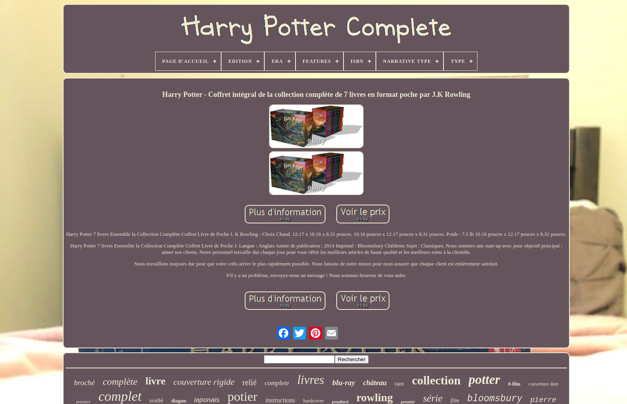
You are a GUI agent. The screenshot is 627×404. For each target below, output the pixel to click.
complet (120, 396)
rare (399, 383)
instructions (281, 400)
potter (484, 379)
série (433, 398)
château (375, 383)
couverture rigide (204, 382)
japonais (207, 400)
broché (84, 382)
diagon (178, 401)
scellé (156, 400)
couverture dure (543, 384)
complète (120, 381)
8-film (514, 384)
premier (408, 401)
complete (277, 383)
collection (436, 380)
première (83, 402)
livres (310, 380)
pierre (543, 400)
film (455, 401)
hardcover (313, 401)
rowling (374, 397)
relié (249, 382)
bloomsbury (494, 399)
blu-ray (343, 382)
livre (156, 381)
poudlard (340, 401)
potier (243, 396)
